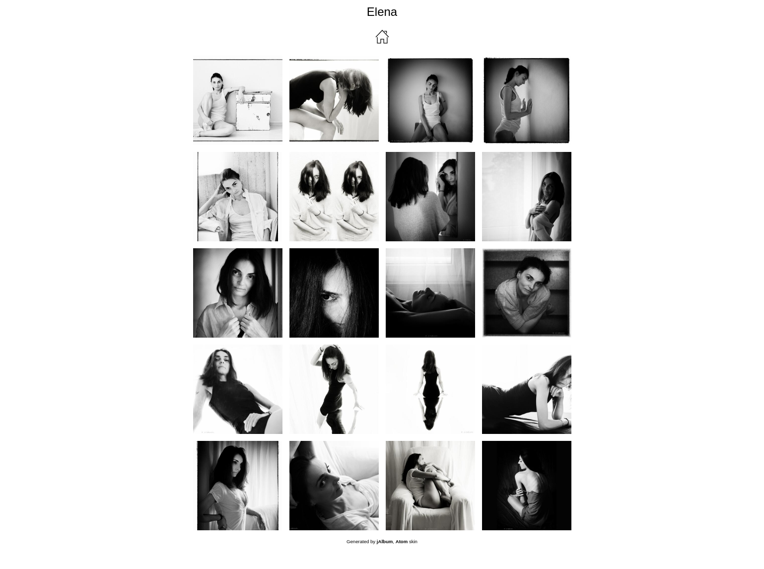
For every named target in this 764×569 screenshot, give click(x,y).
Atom (402, 541)
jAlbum (385, 541)
